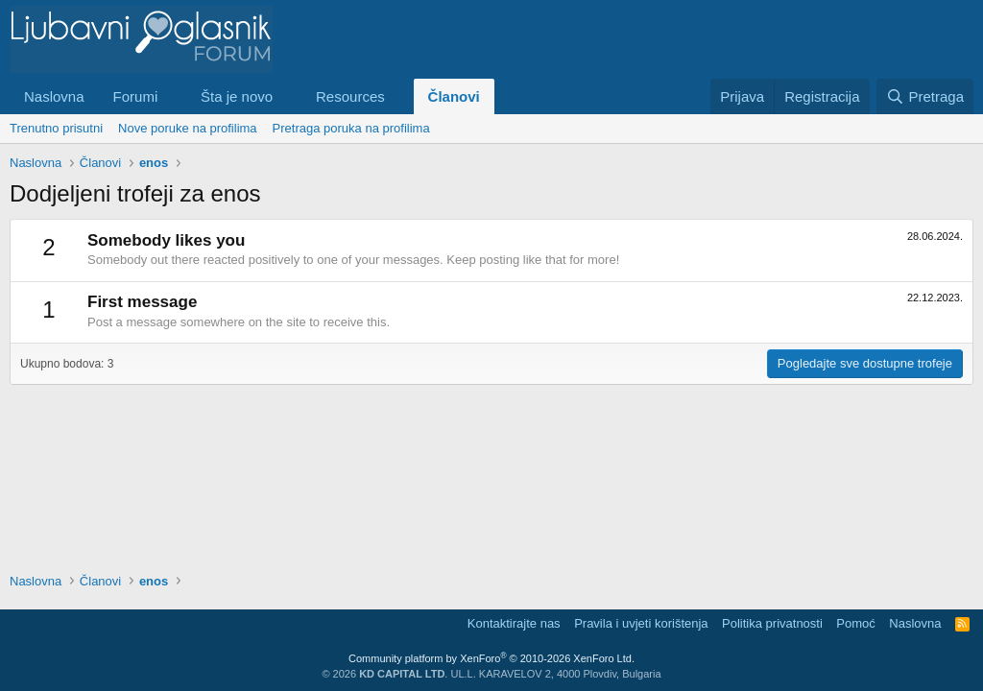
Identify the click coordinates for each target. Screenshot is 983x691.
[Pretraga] (924, 96)
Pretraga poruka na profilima (351, 128)
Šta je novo (237, 96)
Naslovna (54, 96)
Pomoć (855, 623)
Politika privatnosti (772, 623)
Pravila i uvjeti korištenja (640, 623)
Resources (350, 96)
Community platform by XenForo (491, 658)
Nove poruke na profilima (187, 128)
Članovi (454, 96)
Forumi (135, 96)
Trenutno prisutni (56, 128)
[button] (172, 96)
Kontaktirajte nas (514, 623)
